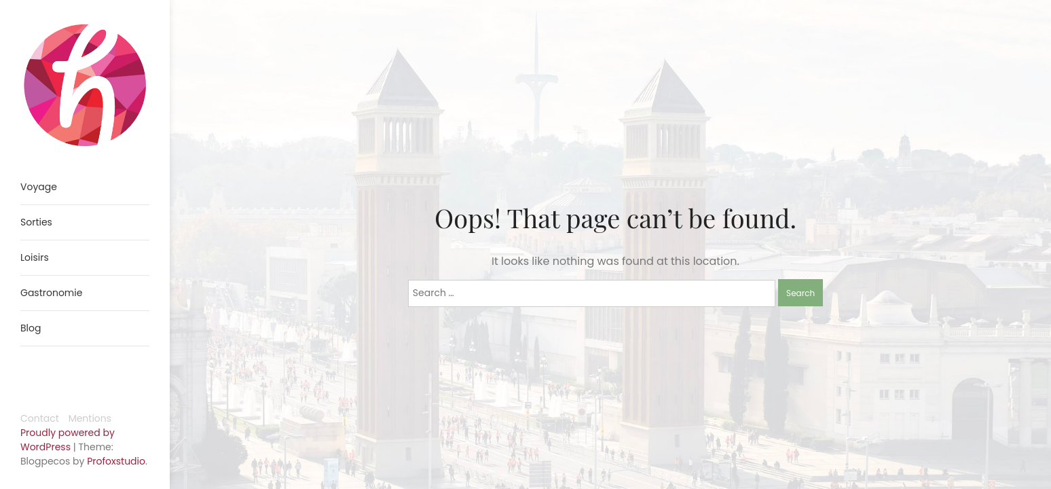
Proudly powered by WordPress (67, 440)
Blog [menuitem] (30, 328)
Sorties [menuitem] (36, 222)
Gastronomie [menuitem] (51, 293)
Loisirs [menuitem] (34, 257)
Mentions (90, 418)
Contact (39, 418)
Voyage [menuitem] (38, 187)
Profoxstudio (116, 461)
